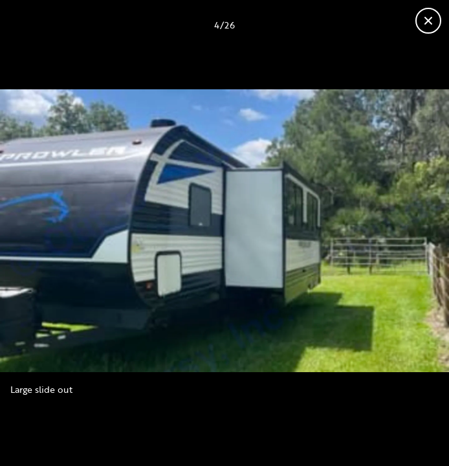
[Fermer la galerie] (428, 21)
